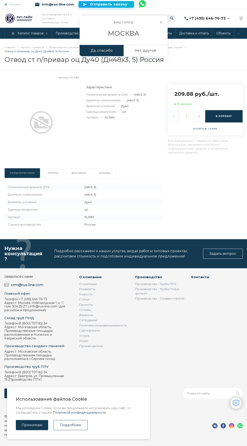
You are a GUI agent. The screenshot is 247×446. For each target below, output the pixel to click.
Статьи (84, 299)
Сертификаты (89, 330)
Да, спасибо (102, 50)
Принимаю (32, 425)
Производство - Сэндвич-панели (159, 298)
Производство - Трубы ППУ (155, 284)
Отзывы (85, 309)
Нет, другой (145, 50)
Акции (83, 340)
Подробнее (70, 425)
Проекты (86, 304)
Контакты (200, 277)
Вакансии (86, 315)
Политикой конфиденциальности (79, 413)
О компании (90, 277)
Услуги (84, 335)
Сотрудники (88, 320)
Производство (148, 277)
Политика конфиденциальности (103, 325)
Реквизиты (87, 289)
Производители (91, 346)
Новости (85, 294)
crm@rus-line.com (58, 4)
